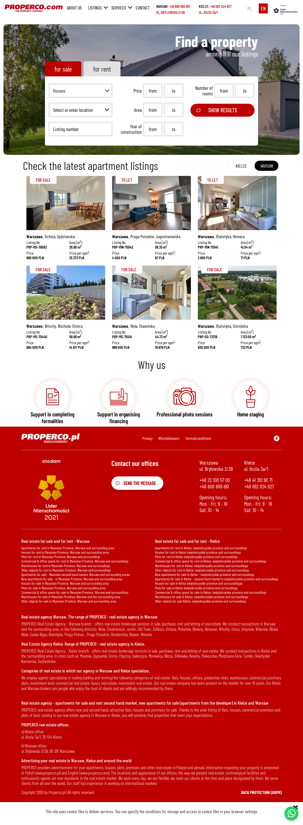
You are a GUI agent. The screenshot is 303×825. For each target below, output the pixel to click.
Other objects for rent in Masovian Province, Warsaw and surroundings (66, 570)
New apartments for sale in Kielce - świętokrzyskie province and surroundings (204, 574)
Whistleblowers (169, 438)
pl (249, 8)
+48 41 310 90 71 (258, 480)
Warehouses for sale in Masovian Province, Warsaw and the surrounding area (70, 596)
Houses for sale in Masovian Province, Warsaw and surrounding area (65, 583)
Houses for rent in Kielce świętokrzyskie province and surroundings (198, 552)
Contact (143, 7)
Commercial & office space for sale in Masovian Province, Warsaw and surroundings (74, 592)
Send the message (135, 483)
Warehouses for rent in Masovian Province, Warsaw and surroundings (65, 565)
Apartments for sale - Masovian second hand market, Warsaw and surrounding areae (75, 574)
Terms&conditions (198, 438)
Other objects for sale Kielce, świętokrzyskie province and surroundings (200, 601)
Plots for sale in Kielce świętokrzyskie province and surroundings (196, 588)
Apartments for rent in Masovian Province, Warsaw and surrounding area (67, 548)
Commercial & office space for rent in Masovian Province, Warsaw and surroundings (74, 561)
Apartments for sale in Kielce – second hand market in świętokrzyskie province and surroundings (216, 579)
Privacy (147, 438)
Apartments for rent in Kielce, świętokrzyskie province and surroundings (201, 548)
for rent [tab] (102, 69)
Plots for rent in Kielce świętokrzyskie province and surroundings (196, 556)
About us (74, 7)
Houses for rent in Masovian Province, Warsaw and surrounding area (65, 552)
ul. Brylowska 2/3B (170, 12)
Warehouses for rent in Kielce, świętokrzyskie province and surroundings (201, 565)
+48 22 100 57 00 (214, 480)
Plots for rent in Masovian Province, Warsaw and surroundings (60, 556)
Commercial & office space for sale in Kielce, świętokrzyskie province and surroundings (210, 592)
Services (118, 7)
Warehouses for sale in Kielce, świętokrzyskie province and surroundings (201, 596)
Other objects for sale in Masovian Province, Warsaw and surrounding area (68, 601)
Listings (95, 7)
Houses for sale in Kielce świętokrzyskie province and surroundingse (199, 583)
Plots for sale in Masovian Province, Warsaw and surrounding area (63, 588)
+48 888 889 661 (179, 6)
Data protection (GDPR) (261, 792)
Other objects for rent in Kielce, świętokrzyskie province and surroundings (202, 570)
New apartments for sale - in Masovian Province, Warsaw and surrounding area (71, 579)
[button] (80, 90)
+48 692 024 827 (220, 6)
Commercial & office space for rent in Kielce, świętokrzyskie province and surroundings (210, 561)
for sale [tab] (63, 69)
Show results (216, 110)
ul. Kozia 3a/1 (208, 12)
